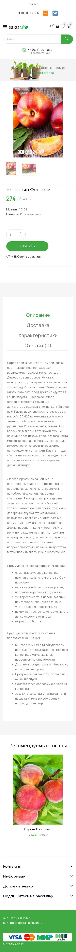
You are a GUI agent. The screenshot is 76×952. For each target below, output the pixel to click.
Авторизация (58, 26)
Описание (38, 315)
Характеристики (38, 335)
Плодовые (26, 68)
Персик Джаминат (37, 829)
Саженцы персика (52, 68)
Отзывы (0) (38, 345)
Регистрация (53, 26)
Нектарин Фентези (40, 73)
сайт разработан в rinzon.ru (22, 923)
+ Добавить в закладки (27, 256)
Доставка (38, 325)
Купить (28, 246)
